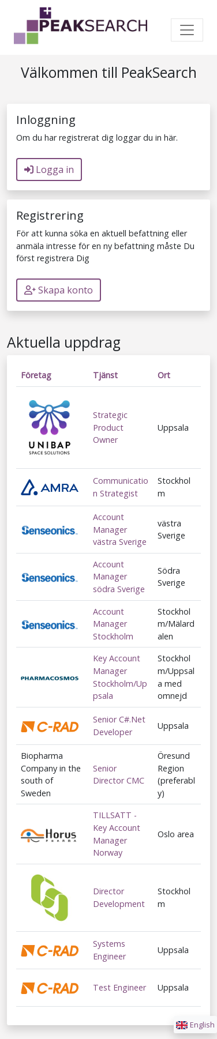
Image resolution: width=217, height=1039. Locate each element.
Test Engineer (119, 987)
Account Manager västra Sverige (120, 529)
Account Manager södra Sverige (119, 576)
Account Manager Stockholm (113, 624)
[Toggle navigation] (187, 30)
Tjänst (105, 375)
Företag (36, 375)
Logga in (49, 169)
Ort (164, 375)
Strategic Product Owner (110, 427)
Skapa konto (58, 290)
